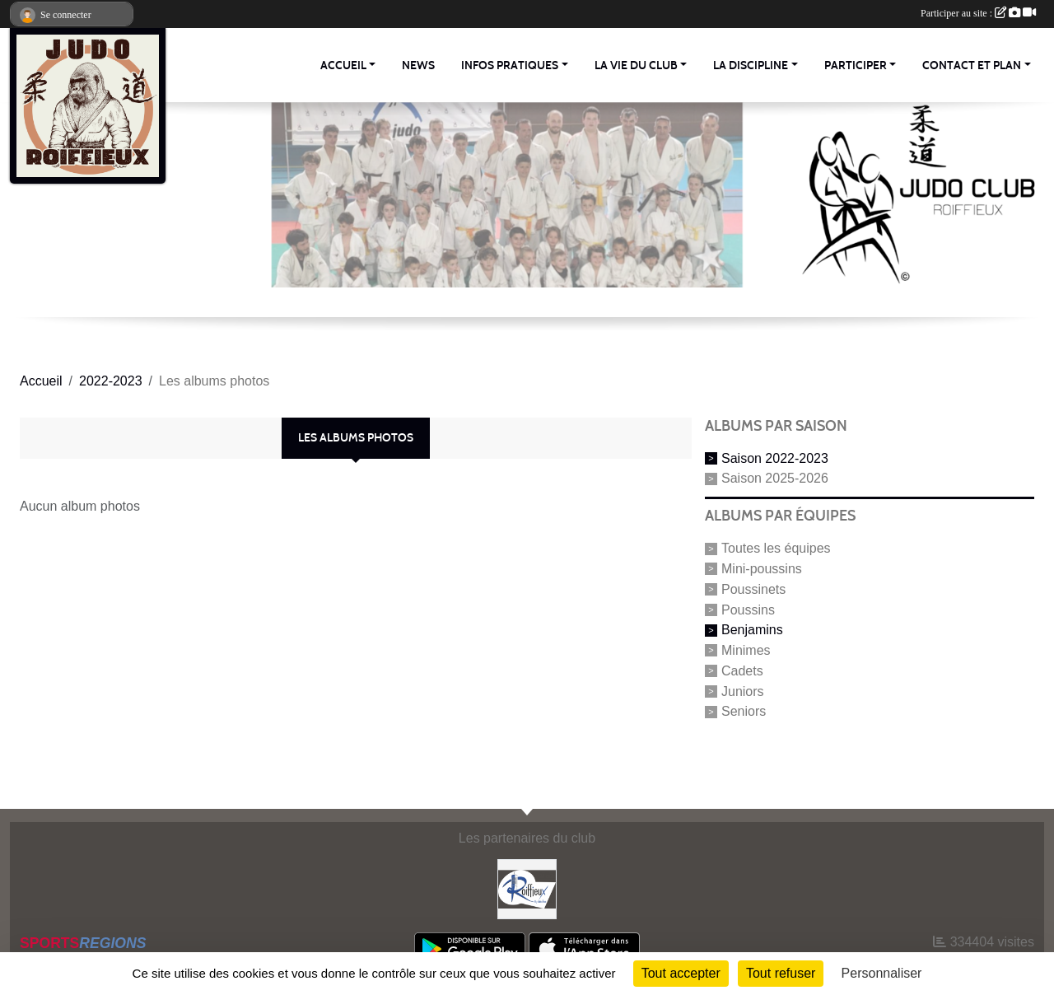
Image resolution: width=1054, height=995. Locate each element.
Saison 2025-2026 (774, 478)
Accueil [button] (343, 65)
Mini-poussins (761, 569)
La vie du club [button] (636, 65)
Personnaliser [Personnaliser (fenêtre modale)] (882, 973)
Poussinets (753, 589)
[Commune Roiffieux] (527, 888)
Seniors (743, 711)
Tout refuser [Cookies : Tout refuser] (780, 973)
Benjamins (752, 630)
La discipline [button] (750, 65)
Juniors (742, 691)
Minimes (746, 650)
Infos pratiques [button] (509, 65)
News (418, 65)
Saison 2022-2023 (774, 458)
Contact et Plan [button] (971, 65)
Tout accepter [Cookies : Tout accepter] (681, 973)
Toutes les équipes (776, 548)
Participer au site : (978, 13)
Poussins (748, 609)
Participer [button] (855, 65)
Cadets (742, 671)
